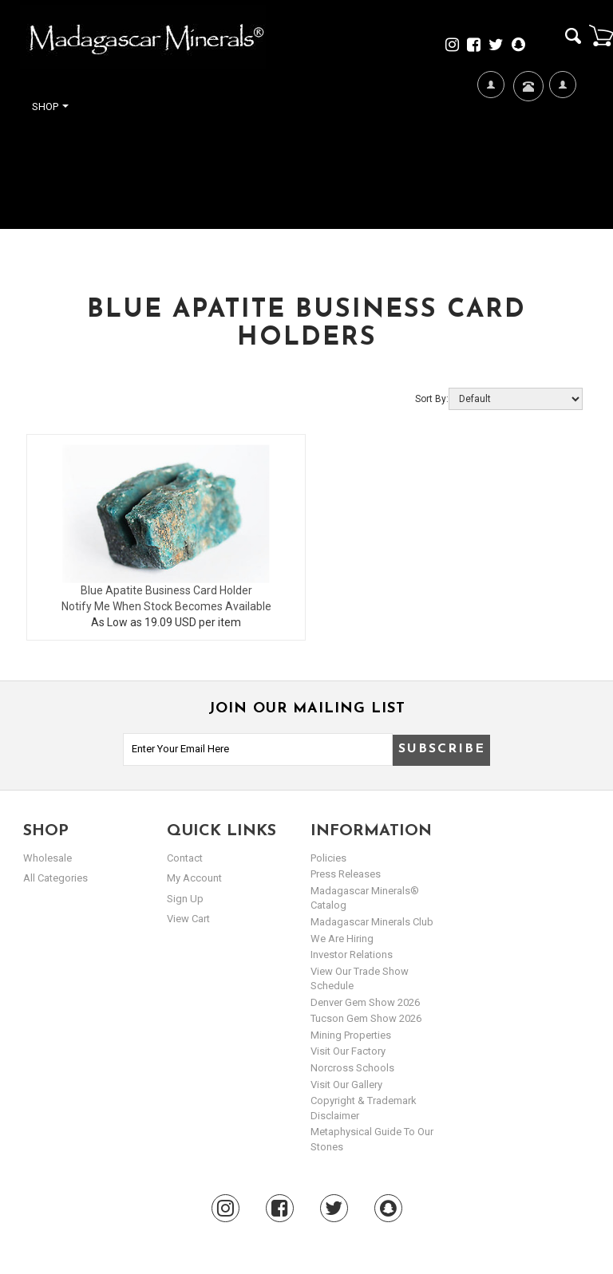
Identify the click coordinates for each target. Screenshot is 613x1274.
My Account (562, 136)
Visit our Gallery (346, 1085)
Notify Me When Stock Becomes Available (166, 606)
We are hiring (342, 939)
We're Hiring (490, 136)
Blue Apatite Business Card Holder (166, 590)
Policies (328, 858)
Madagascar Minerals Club (371, 922)
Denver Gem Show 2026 (365, 1002)
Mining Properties (350, 1035)
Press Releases (345, 874)
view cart (188, 919)
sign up (185, 899)
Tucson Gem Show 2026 (365, 1018)
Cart (601, 35)
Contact (526, 106)
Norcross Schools (352, 1068)
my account (194, 878)
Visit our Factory (348, 1051)
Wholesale (47, 858)
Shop (50, 106)
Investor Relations (351, 954)
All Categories (55, 878)
